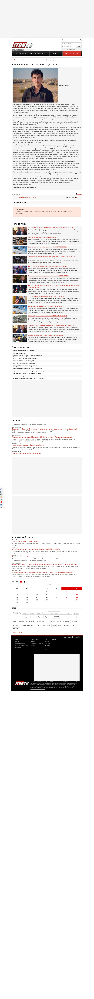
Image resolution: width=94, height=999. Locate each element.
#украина (27, 617)
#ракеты (69, 613)
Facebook (15, 50)
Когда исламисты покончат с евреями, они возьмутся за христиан (33, 371)
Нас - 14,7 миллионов (19, 353)
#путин (63, 613)
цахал (72, 625)
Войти (78, 46)
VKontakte (18, 50)
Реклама (32, 645)
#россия (76, 613)
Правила (32, 641)
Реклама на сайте (17, 39)
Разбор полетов (71, 53)
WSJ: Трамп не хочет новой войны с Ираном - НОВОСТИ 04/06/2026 (51, 227)
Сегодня (79, 194)
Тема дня (55, 53)
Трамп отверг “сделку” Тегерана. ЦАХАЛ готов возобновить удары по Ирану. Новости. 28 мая (54, 286)
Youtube (13, 50)
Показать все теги (17, 632)
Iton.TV (21, 683)
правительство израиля (27, 625)
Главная (16, 639)
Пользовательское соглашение (37, 689)
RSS (22, 50)
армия (62, 617)
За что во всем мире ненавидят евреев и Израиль (28, 378)
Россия (56, 617)
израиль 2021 (40, 621)
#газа (51, 613)
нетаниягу (15, 625)
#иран (57, 613)
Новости (16, 641)
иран (48, 621)
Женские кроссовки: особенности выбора (42, 237)
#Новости (25, 613)
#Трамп (32, 613)
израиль (30, 621)
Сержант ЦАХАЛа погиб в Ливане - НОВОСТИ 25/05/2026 (47, 316)
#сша (21, 617)
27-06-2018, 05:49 (31, 197)
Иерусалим (48, 617)
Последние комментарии (21, 645)
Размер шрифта (69, 637)
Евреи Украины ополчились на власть (25, 358)
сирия (43, 625)
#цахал (40, 617)
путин (37, 625)
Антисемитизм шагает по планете (23, 351)
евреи (14, 621)
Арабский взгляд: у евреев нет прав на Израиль (28, 356)
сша (48, 625)
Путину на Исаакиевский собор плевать (25, 366)
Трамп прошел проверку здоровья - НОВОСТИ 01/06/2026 (47, 266)
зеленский (21, 621)
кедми (53, 621)
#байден (39, 613)
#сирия (15, 617)
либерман (74, 621)
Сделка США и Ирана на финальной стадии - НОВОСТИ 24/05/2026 (51, 325)
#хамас (34, 617)
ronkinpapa (22, 197)
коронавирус (66, 621)
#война (45, 613)
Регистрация (71, 49)
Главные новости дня (38, 53)
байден (68, 617)
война (74, 617)
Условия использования (36, 643)
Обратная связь (28, 39)
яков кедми (16, 628)
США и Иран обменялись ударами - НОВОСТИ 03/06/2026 (47, 247)
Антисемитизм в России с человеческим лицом (27, 368)
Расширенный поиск (19, 643)
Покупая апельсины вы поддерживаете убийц (27, 373)
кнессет (59, 621)
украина (66, 625)
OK (20, 50)
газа (79, 617)
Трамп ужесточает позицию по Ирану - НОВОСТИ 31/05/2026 (48, 276)
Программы (19, 53)
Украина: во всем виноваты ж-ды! (23, 361)
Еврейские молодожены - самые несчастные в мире (29, 376)
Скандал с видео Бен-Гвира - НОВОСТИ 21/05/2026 (45, 335)
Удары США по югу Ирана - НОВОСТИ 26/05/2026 (45, 306)
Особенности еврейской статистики (24, 363)
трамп (54, 625)
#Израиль (17, 613)
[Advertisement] (47, 18)
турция (59, 625)
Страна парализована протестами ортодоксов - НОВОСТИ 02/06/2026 (51, 256)
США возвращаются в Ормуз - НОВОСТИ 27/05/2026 (46, 296)
